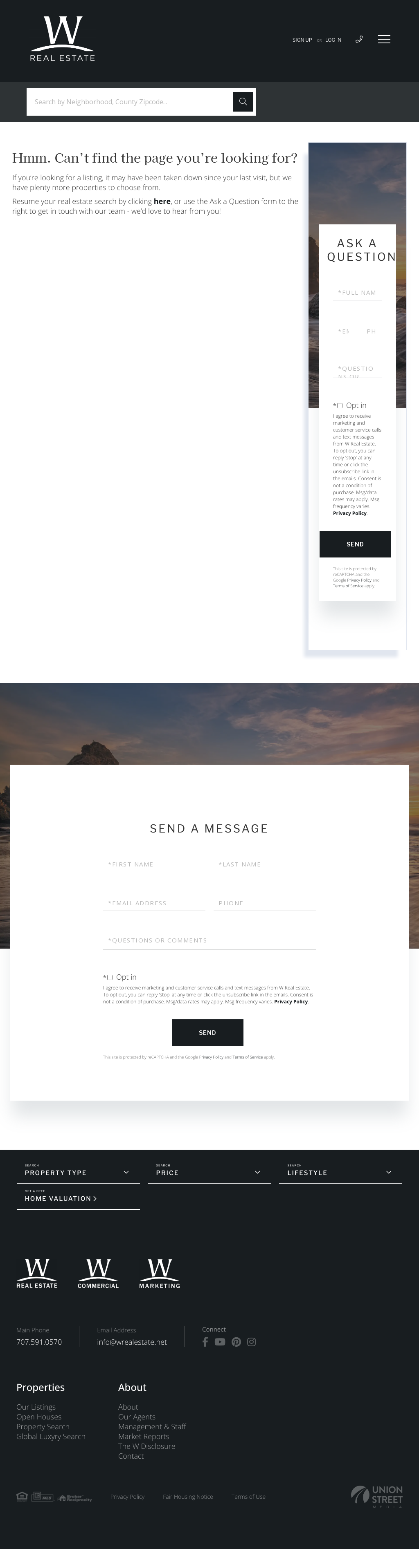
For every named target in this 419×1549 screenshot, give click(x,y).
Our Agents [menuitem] (136, 1417)
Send (355, 544)
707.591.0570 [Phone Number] (39, 1342)
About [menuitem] (128, 1407)
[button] (243, 102)
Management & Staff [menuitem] (152, 1427)
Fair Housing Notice (188, 1497)
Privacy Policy (350, 513)
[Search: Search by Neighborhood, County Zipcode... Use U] (133, 102)
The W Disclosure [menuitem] (147, 1446)
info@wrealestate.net (132, 1342)
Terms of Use (249, 1497)
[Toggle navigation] (384, 39)
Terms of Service (348, 586)
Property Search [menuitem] (43, 1427)
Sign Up (302, 40)
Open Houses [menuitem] (38, 1417)
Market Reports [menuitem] (143, 1437)
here (162, 201)
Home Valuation (58, 1198)
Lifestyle (307, 1173)
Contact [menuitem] (131, 1456)
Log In (333, 40)
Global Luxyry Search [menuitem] (51, 1437)
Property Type (56, 1173)
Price (167, 1173)
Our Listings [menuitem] (36, 1407)
